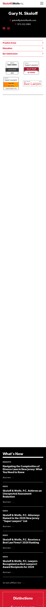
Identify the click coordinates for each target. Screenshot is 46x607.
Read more (7, 478)
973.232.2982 (23, 24)
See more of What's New (12, 583)
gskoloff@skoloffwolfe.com (23, 20)
